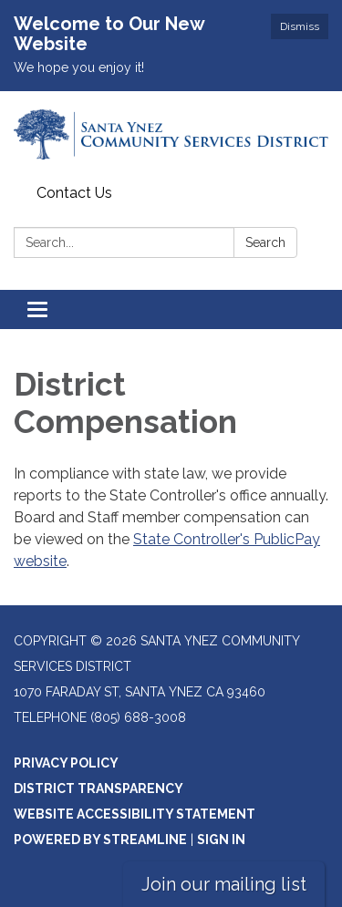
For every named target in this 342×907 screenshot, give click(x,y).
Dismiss (299, 26)
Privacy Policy (66, 763)
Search (265, 242)
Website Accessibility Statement (134, 814)
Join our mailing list (223, 884)
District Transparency (98, 788)
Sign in (221, 839)
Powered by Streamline (100, 839)
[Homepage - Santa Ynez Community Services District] (171, 134)
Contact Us (74, 192)
